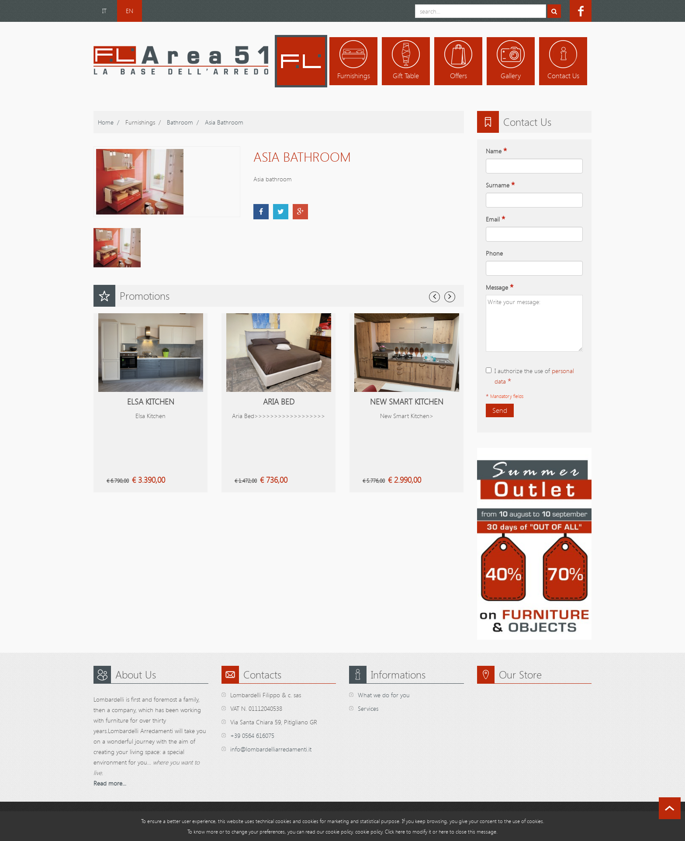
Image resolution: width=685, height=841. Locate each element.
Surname (500, 185)
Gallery (511, 75)
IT (104, 11)
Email (495, 219)
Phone (494, 253)
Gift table (406, 75)
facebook (581, 11)
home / (108, 122)
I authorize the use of (530, 377)
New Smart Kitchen (406, 401)
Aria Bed (278, 401)
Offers (458, 75)
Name (496, 151)
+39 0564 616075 (252, 735)
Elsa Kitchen (150, 401)
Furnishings (353, 75)
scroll (670, 808)
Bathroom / (183, 122)
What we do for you (384, 695)
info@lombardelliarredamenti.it (270, 749)
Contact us (563, 75)
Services (368, 708)
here (443, 831)
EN (129, 11)
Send (499, 410)
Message (499, 287)
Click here (395, 831)
